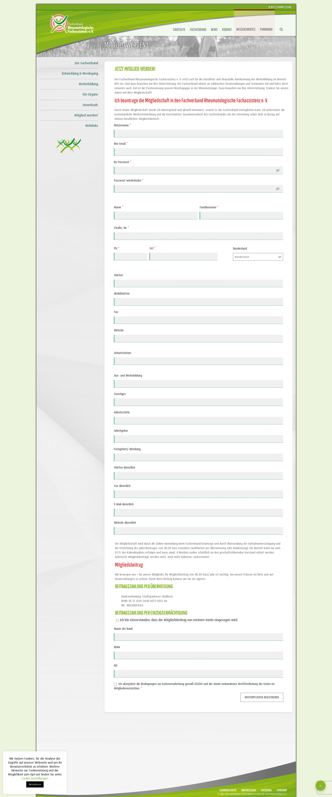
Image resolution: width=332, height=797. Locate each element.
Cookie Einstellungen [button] (35, 778)
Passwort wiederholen (128, 180)
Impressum (248, 790)
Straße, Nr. (121, 228)
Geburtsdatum (122, 353)
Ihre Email (121, 144)
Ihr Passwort (122, 162)
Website (119, 330)
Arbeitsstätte (122, 412)
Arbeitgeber (121, 431)
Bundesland (240, 248)
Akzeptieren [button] (35, 784)
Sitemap (282, 790)
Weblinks (91, 125)
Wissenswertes (245, 29)
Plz (116, 248)
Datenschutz (228, 790)
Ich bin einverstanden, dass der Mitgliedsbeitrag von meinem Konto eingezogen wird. (179, 620)
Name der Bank (123, 629)
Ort (152, 248)
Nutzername (122, 125)
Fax (116, 312)
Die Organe (90, 94)
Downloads (90, 105)
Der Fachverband (86, 63)
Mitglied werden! (86, 115)
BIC (116, 665)
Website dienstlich (125, 523)
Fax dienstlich (122, 486)
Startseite (179, 29)
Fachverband (198, 29)
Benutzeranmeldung (280, 7)
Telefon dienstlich (124, 467)
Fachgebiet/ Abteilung (127, 449)
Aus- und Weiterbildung (128, 375)
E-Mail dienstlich (124, 504)
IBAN (117, 647)
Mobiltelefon (122, 293)
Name (118, 207)
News (214, 29)
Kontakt (227, 29)
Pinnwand (266, 29)
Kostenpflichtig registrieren (262, 697)
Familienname (209, 207)
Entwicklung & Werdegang (80, 73)
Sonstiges (120, 394)
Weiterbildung (88, 84)
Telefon (118, 275)
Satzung (266, 790)
